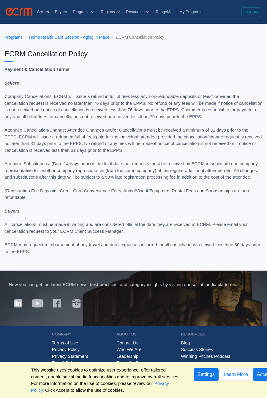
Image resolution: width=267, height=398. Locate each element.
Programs (84, 12)
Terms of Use (65, 342)
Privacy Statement (70, 356)
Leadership (127, 356)
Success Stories (197, 349)
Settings (206, 374)
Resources (138, 12)
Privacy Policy (66, 349)
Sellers (43, 12)
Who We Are (128, 349)
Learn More (236, 374)
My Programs (190, 12)
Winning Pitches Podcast (205, 356)
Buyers (61, 12)
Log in (251, 12)
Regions (110, 12)
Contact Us (127, 342)
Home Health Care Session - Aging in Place (69, 37)
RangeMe (164, 12)
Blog (185, 342)
